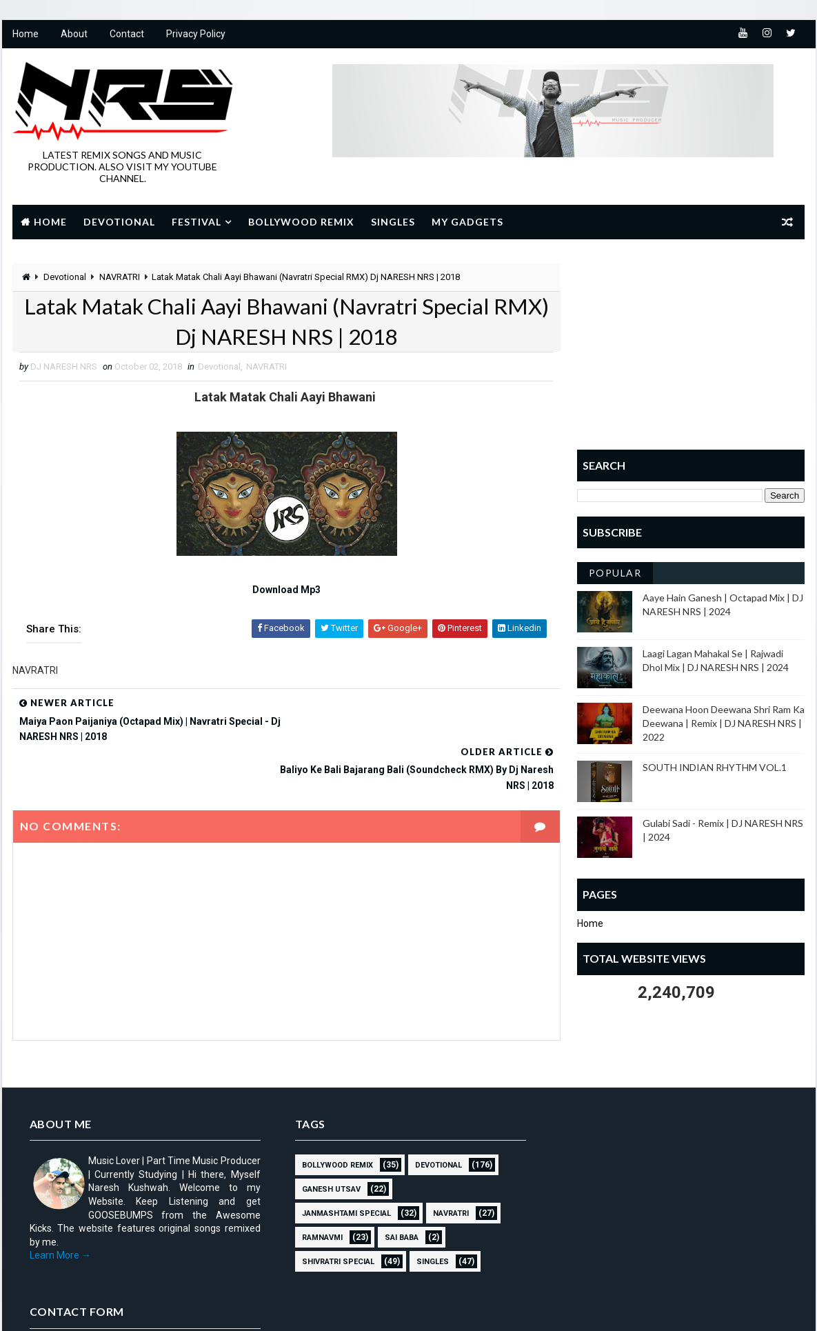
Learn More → (60, 1208)
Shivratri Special (333, 1214)
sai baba (397, 1190)
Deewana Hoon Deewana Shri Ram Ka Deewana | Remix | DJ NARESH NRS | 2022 (724, 723)
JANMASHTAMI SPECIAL (341, 1166)
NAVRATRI (119, 277)
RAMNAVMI (317, 1190)
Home (25, 34)
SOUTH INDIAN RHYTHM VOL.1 (715, 768)
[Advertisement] (691, 349)
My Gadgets (467, 222)
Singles (393, 222)
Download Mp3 (282, 591)
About (74, 34)
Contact (127, 34)
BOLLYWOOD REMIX (332, 1118)
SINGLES (428, 1214)
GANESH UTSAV (326, 1142)
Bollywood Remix (301, 222)
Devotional (119, 222)
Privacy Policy (195, 34)
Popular (615, 573)
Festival (196, 222)
